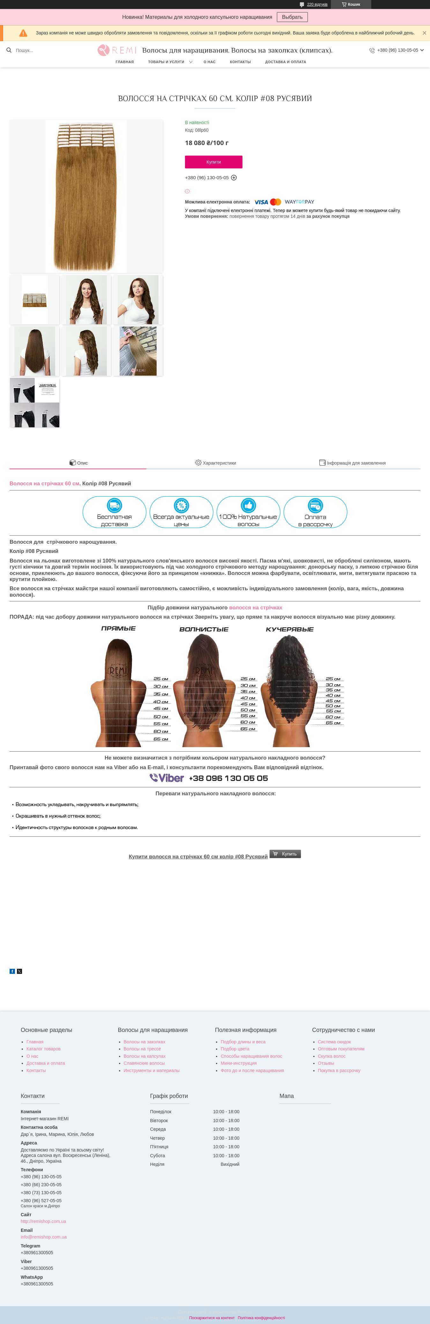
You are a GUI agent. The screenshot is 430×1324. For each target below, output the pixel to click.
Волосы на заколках (145, 1041)
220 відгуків (317, 4)
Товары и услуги (166, 62)
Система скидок (334, 1041)
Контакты (240, 62)
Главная (125, 62)
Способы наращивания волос (251, 1056)
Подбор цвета (235, 1048)
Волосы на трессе (142, 1048)
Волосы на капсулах (145, 1056)
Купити (214, 162)
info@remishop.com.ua (44, 1236)
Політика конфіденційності (261, 1318)
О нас (210, 62)
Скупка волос (332, 1056)
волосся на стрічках (255, 608)
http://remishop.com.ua (43, 1221)
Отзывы (326, 1063)
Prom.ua (245, 1312)
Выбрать (292, 17)
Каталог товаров (43, 1048)
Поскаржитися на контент (211, 1318)
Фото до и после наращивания (252, 1070)
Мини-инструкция (239, 1063)
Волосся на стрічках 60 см (44, 484)
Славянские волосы (144, 1063)
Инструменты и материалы (152, 1070)
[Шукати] (9, 50)
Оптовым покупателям (341, 1048)
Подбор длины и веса (243, 1041)
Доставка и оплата (286, 62)
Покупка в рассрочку (339, 1070)
